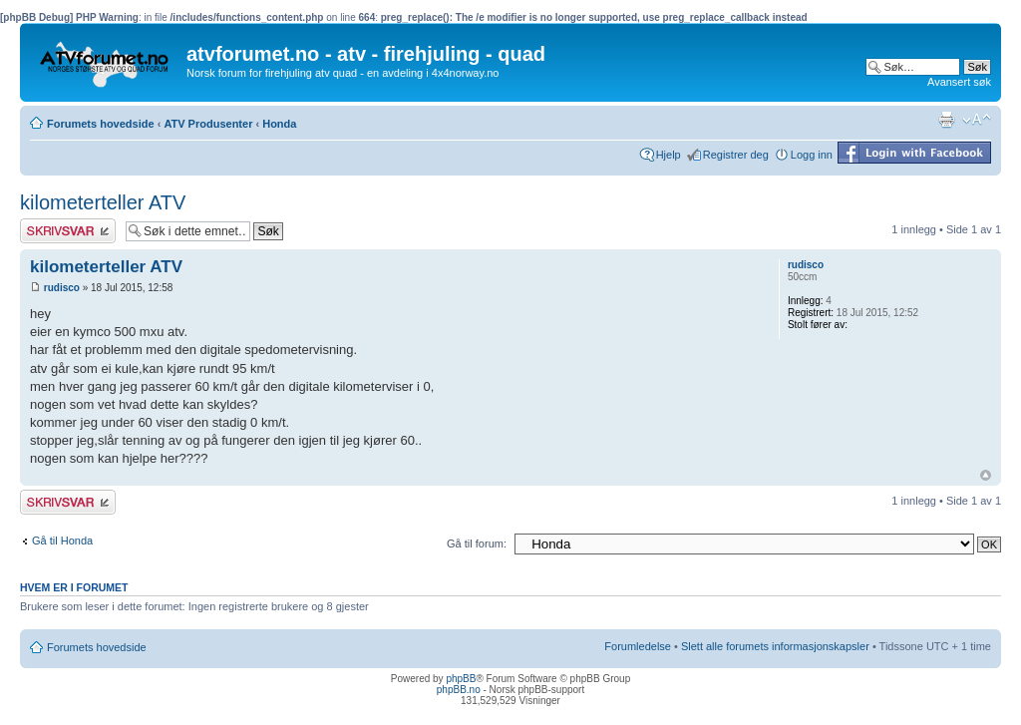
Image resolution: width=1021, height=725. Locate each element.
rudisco (62, 287)
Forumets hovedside (101, 124)
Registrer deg (736, 155)
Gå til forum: (477, 543)
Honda (279, 124)
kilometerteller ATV (102, 202)
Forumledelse (637, 646)
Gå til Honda (62, 540)
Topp (985, 475)
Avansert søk (959, 82)
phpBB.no (459, 689)
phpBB (461, 678)
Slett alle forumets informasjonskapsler (775, 646)
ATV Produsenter (208, 124)
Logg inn (812, 155)
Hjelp (668, 155)
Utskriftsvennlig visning (946, 120)
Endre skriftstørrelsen (976, 120)
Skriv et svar (68, 230)
